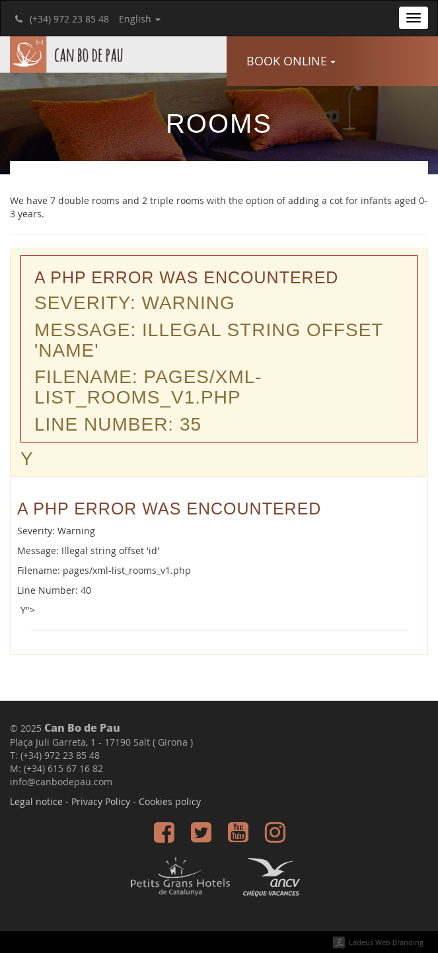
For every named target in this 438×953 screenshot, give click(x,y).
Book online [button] (291, 61)
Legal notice (36, 801)
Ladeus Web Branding (386, 942)
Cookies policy (170, 801)
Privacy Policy (100, 801)
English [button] (140, 19)
